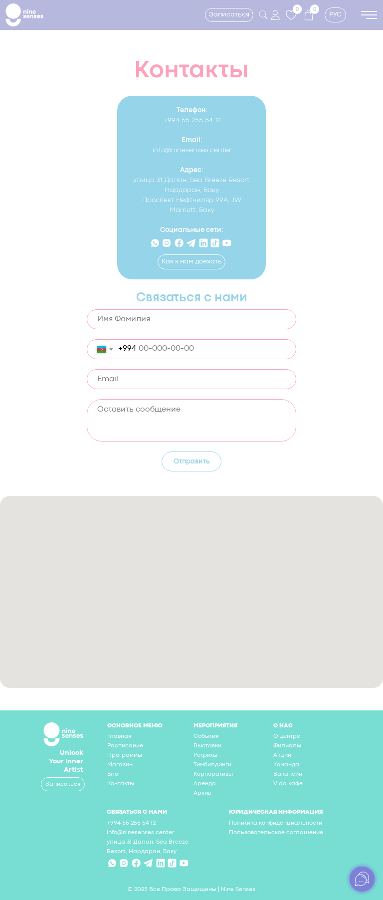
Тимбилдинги (212, 764)
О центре (286, 736)
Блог (114, 774)
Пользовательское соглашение (276, 832)
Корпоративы (213, 774)
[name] (191, 319)
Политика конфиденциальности (275, 823)
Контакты (120, 783)
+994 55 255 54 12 (192, 120)
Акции (282, 755)
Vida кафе (288, 783)
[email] (191, 379)
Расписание (125, 745)
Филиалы (287, 745)
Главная (119, 736)
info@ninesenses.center (192, 150)
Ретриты (205, 755)
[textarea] (191, 420)
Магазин (120, 764)
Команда (286, 764)
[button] (229, 15)
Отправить (192, 461)
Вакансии (287, 774)
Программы (124, 755)
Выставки (207, 745)
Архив (202, 793)
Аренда (204, 783)
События (205, 736)
